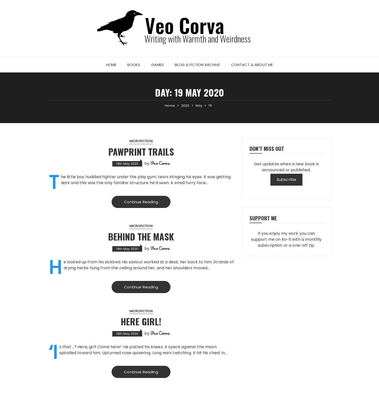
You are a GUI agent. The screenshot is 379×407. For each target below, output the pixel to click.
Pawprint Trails (141, 151)
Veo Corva (159, 163)
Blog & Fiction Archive (197, 64)
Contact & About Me (252, 64)
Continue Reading (141, 201)
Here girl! (141, 321)
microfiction (141, 141)
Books (133, 64)
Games (157, 64)
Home (111, 64)
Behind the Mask (141, 236)
